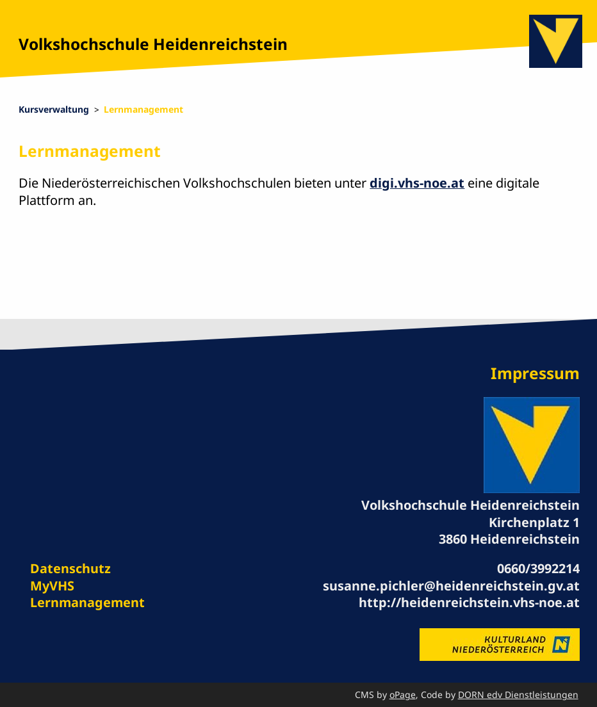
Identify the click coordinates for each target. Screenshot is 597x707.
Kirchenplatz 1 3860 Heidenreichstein (509, 531)
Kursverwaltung (54, 109)
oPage (402, 694)
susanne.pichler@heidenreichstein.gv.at (451, 585)
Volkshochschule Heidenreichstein (153, 43)
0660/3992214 (538, 568)
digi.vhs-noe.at (417, 182)
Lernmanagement (143, 109)
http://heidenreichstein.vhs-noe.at (469, 602)
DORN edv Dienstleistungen (518, 694)
